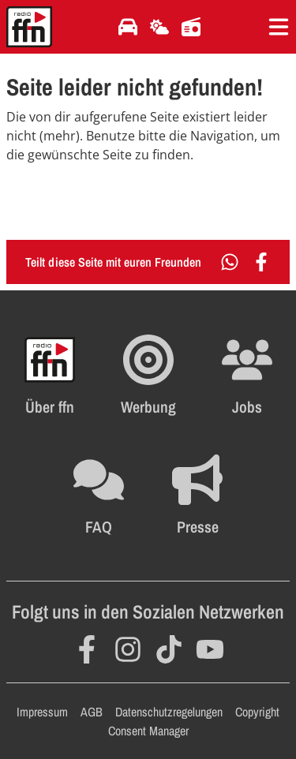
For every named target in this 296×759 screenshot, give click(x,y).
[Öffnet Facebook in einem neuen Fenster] (87, 649)
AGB (92, 711)
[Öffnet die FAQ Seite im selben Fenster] (98, 495)
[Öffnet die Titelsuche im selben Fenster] (191, 26)
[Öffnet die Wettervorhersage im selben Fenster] (159, 26)
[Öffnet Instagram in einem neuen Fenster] (128, 649)
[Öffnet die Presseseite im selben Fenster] (197, 495)
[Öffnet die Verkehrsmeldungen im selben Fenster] (127, 26)
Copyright (257, 711)
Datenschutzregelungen (169, 711)
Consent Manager (148, 730)
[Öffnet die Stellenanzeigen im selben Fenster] (247, 376)
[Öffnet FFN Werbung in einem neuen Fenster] (148, 376)
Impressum (42, 711)
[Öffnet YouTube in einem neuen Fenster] (210, 649)
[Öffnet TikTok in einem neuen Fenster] (169, 649)
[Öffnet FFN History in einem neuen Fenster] (49, 376)
